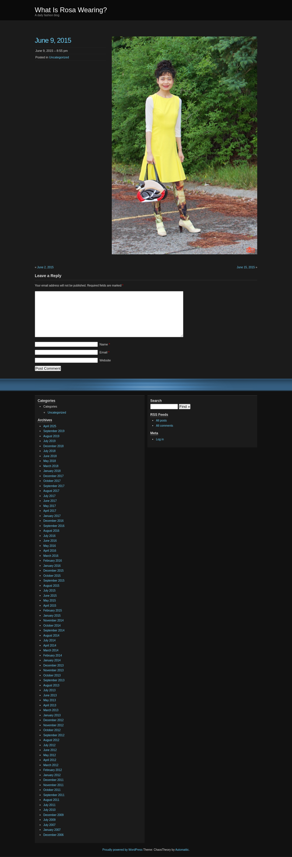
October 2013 (52, 675)
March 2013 (50, 710)
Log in (160, 439)
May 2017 (49, 506)
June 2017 (50, 500)
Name (105, 344)
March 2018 (50, 466)
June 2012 (50, 750)
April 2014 (49, 645)
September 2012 (53, 735)
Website (105, 360)
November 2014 (53, 620)
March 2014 (50, 650)
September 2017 (53, 486)
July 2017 (49, 496)
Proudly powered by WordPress (122, 849)
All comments (164, 425)
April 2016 (49, 550)
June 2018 (50, 456)
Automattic (182, 849)
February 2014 (52, 655)
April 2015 (49, 605)
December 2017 (53, 476)
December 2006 (53, 834)
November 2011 (53, 785)
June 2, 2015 (45, 267)
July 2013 (49, 690)
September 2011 (53, 795)
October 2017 (52, 480)
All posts (161, 420)
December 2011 (53, 780)
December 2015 (53, 570)
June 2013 (50, 695)
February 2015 (52, 610)
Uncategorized (59, 57)
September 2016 (53, 525)
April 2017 (49, 510)
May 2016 (49, 545)
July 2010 (49, 809)
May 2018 (49, 461)
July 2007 (49, 825)
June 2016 (50, 540)
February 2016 (52, 560)
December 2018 (53, 446)
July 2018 (49, 451)
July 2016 (49, 535)
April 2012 (49, 760)
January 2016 (52, 565)
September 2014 (53, 630)
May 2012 (49, 755)
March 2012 (50, 765)
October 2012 (52, 730)
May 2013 (49, 700)
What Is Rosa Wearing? (71, 10)
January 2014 (52, 660)
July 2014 (49, 640)
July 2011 (49, 805)
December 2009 (53, 815)
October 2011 (52, 789)
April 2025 (49, 426)
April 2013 (49, 705)
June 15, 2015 (246, 267)
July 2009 (49, 819)
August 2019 (51, 436)
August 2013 (51, 685)
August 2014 (51, 635)
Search (156, 401)
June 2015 (50, 595)
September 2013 (53, 680)
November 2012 (53, 725)
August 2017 (51, 490)
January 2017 (52, 516)
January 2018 (52, 471)
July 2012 (49, 745)
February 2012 (52, 770)
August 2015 (51, 585)
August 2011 (51, 799)
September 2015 (53, 580)
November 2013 (53, 670)
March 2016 (50, 555)
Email (105, 352)
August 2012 (51, 740)
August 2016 (51, 530)
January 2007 (52, 829)
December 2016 (53, 520)
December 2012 (53, 720)
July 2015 (49, 590)
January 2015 (52, 615)
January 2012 (52, 775)
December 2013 (53, 665)
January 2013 (52, 715)
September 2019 (53, 431)
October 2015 (52, 575)
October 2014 (52, 625)
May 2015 (49, 600)
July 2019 (49, 441)
